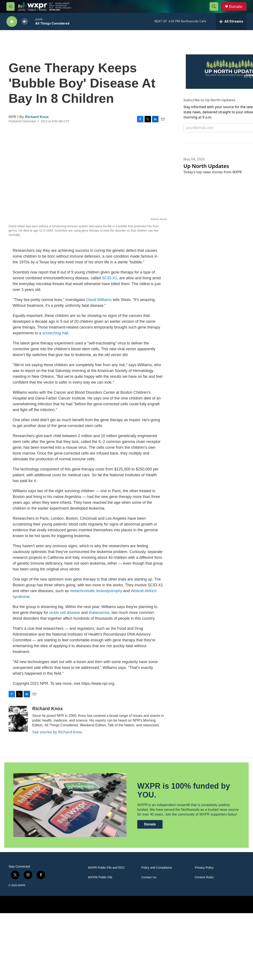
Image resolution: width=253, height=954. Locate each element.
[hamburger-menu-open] (10, 6)
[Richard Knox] (18, 719)
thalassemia (99, 612)
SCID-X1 (109, 278)
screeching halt (55, 333)
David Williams (99, 300)
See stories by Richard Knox (57, 731)
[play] (11, 21)
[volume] (24, 21)
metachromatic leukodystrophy (96, 591)
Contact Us (148, 877)
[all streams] (231, 21)
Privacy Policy (204, 867)
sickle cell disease (64, 612)
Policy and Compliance (156, 867)
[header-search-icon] (214, 6)
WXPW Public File (100, 877)
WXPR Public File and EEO (106, 867)
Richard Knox (37, 117)
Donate (235, 6)
